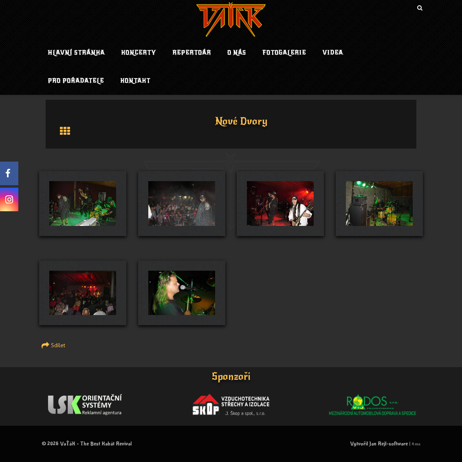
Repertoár (191, 52)
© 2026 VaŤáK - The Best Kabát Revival (87, 443)
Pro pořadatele (76, 80)
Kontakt (135, 80)
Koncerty (138, 52)
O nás (236, 52)
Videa (332, 52)
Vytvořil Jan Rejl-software (379, 443)
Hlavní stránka (76, 52)
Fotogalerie (284, 52)
